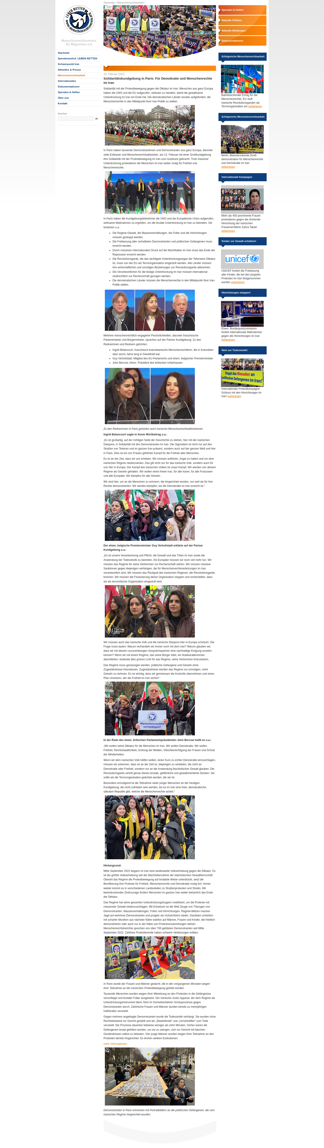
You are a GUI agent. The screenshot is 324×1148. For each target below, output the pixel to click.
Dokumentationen (68, 86)
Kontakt (62, 103)
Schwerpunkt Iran (68, 64)
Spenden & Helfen (69, 92)
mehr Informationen (115, 1043)
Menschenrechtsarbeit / (131, 2)
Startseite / (110, 2)
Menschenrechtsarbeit (71, 75)
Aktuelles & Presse (69, 69)
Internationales (67, 81)
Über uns (63, 97)
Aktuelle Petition (232, 20)
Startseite (64, 52)
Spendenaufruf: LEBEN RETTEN (77, 58)
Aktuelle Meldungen (234, 30)
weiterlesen (255, 106)
